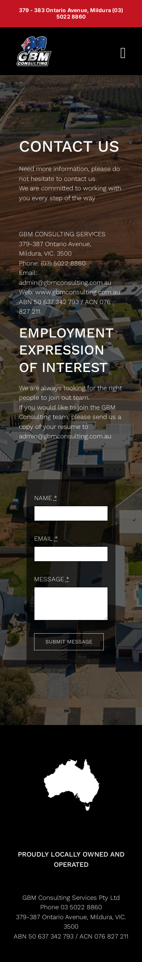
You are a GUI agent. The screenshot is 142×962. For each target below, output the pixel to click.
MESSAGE (51, 579)
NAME (45, 498)
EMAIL (46, 538)
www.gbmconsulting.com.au (77, 292)
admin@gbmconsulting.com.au (65, 282)
